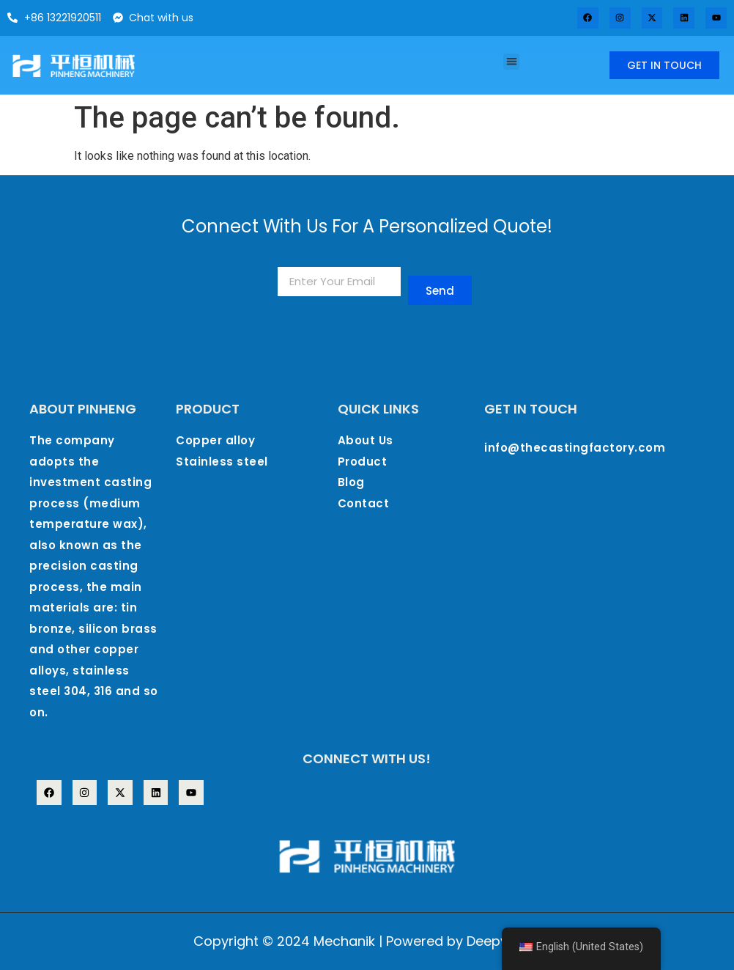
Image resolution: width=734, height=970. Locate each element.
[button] (511, 62)
